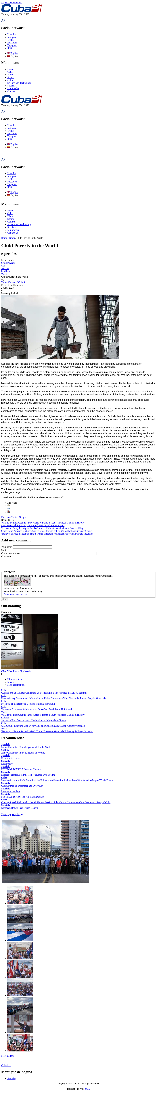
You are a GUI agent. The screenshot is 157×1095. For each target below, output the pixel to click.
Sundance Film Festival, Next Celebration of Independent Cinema (33, 722)
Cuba (10, 72)
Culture (11, 80)
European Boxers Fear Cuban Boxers (19, 810)
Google (22, 517)
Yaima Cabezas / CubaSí (13, 282)
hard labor (6, 271)
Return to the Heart (10, 760)
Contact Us (12, 91)
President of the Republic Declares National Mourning (28, 706)
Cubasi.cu (6, 1067)
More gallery (7, 1058)
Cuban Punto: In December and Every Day (22, 788)
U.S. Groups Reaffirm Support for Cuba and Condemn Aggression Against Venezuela (43, 728)
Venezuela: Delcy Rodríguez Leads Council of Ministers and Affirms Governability (42, 528)
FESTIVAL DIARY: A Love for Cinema (21, 771)
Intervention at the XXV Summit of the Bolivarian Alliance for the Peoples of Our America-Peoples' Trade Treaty (57, 782)
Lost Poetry (7, 766)
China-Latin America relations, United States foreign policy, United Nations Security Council (47, 531)
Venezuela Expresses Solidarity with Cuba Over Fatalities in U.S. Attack (36, 711)
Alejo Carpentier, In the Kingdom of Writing (23, 755)
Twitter (10, 39)
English (12, 53)
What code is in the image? (18, 590)
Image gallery (12, 817)
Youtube (11, 34)
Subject (5, 550)
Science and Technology (19, 83)
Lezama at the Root (10, 793)
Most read (12, 684)
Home (10, 69)
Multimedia (13, 88)
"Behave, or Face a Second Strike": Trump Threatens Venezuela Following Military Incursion (47, 533)
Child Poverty (8, 263)
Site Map (11, 1080)
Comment (7, 556)
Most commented (16, 687)
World (10, 74)
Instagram (12, 37)
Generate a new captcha (15, 596)
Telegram (12, 45)
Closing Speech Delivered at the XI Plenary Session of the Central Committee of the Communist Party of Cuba (55, 804)
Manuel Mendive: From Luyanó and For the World (26, 749)
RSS (9, 48)
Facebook (12, 42)
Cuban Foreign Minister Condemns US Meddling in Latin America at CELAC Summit (43, 695)
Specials (11, 85)
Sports (10, 77)
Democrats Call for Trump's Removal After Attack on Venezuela (32, 525)
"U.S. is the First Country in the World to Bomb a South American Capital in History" (43, 522)
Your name (7, 547)
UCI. (87, 1091)
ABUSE (5, 268)
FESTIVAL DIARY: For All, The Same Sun (22, 799)
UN (3, 265)
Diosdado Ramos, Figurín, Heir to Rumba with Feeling (28, 777)
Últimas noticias (15, 681)
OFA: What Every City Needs (16, 673)
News (12, 238)
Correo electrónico (10, 553)
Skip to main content (11, 2)
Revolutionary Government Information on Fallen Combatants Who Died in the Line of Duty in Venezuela (53, 700)
